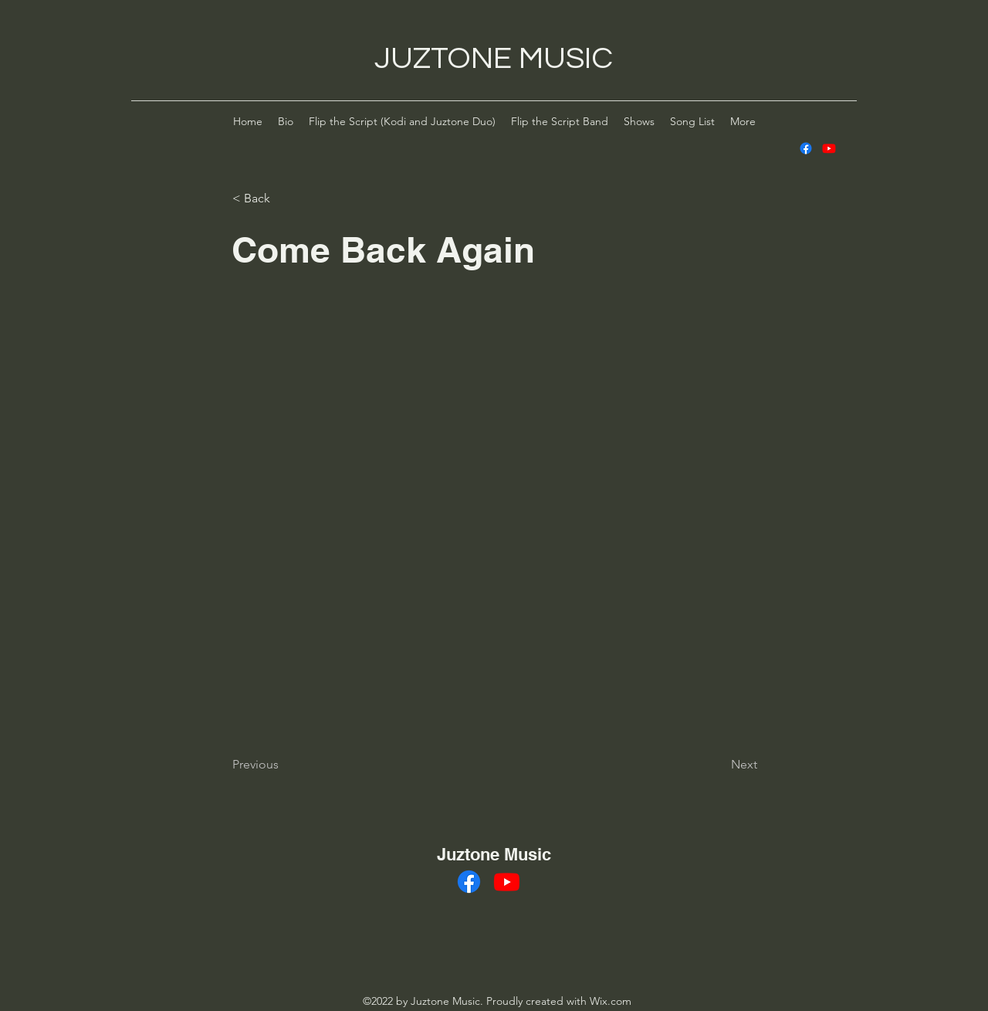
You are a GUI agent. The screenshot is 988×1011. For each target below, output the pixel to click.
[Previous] (283, 764)
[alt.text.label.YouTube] (829, 148)
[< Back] (283, 198)
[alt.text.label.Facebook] (806, 148)
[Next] (718, 764)
